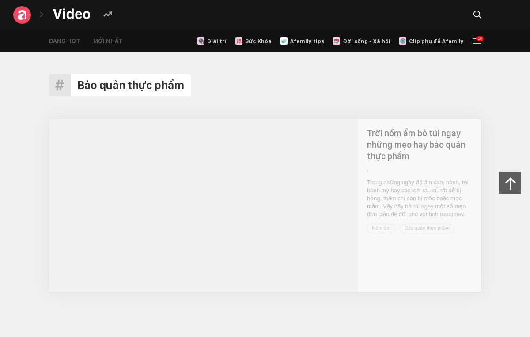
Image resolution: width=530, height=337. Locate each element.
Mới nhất (107, 41)
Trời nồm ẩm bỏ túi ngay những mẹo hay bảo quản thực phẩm (416, 144)
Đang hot (64, 41)
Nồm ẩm (381, 228)
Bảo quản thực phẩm (427, 228)
